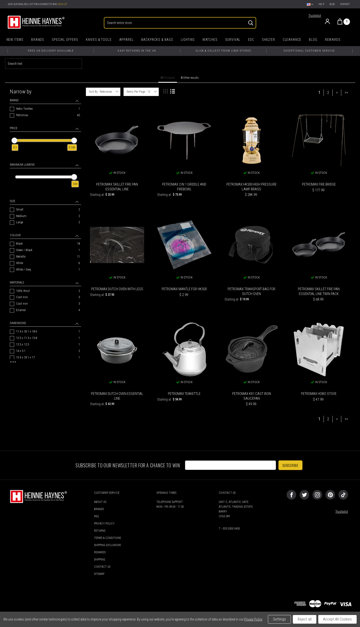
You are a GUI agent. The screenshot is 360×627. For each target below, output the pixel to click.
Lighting (188, 40)
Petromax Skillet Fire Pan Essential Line (117, 186)
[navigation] (45, 226)
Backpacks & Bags (157, 40)
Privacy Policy (104, 523)
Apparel (126, 40)
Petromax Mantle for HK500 (184, 289)
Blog (332, 4)
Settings (279, 619)
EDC (251, 40)
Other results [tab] (190, 77)
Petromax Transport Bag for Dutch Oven (251, 291)
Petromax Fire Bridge (319, 184)
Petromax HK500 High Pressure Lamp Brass (251, 186)
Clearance (292, 40)
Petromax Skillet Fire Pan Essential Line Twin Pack (319, 291)
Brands (37, 40)
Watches (210, 40)
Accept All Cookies (337, 619)
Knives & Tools (99, 40)
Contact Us (102, 566)
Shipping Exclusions (107, 545)
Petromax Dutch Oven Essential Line (117, 396)
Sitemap (99, 574)
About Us (100, 502)
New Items (15, 40)
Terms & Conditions (107, 538)
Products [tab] (167, 77)
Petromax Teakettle (184, 394)
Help (322, 4)
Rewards (333, 40)
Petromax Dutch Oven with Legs (117, 289)
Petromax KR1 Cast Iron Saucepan (251, 396)
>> (346, 92)
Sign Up (62, 4)
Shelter (268, 40)
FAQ (96, 516)
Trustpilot (314, 16)
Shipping (99, 559)
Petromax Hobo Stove (318, 394)
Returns (99, 530)
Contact (345, 4)
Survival (233, 40)
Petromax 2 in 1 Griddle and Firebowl (184, 186)
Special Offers (65, 40)
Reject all (305, 619)
